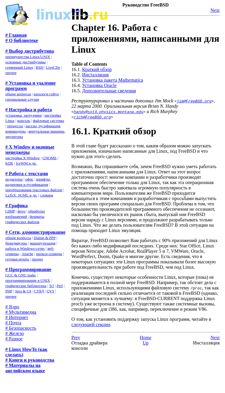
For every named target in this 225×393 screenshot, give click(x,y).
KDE (9, 163)
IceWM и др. (26, 163)
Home (145, 337)
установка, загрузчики (23, 115)
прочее (11, 72)
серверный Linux (19, 67)
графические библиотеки (25, 286)
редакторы (14, 179)
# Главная (16, 35)
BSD (39, 67)
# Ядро (12, 306)
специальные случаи (22, 99)
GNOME (49, 158)
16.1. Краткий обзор (114, 131)
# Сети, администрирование (35, 232)
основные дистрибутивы (25, 62)
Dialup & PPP (45, 238)
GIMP (10, 211)
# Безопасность (20, 328)
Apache (27, 254)
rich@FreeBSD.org (92, 117)
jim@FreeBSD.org (194, 101)
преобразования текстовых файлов (33, 190)
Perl (60, 286)
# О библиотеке (21, 40)
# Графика (16, 205)
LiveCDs (53, 67)
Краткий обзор (97, 69)
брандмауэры (16, 243)
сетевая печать (17, 259)
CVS (50, 291)
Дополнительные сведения (109, 90)
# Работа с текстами (26, 173)
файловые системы (48, 120)
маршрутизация (43, 243)
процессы (15, 126)
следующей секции (91, 324)
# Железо (14, 333)
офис (29, 179)
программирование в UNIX (27, 280)
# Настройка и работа (28, 109)
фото (22, 211)
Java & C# (23, 291)
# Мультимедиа (20, 312)
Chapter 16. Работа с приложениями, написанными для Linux (145, 38)
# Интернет (16, 317)
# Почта (13, 322)
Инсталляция (95, 74)
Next (215, 10)
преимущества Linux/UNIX (27, 56)
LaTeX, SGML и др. (21, 195)
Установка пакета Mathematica (112, 80)
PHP (8, 291)
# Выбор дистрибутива (29, 51)
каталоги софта (46, 94)
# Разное (14, 338)
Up (146, 342)
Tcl (51, 286)
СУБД (39, 291)
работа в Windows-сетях (25, 248)
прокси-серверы (49, 254)
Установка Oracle (99, 85)
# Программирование (28, 269)
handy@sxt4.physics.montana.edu (108, 111)
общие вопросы (18, 94)
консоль (23, 120)
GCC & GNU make (20, 275)
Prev (76, 10)
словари (46, 195)
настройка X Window (22, 158)
